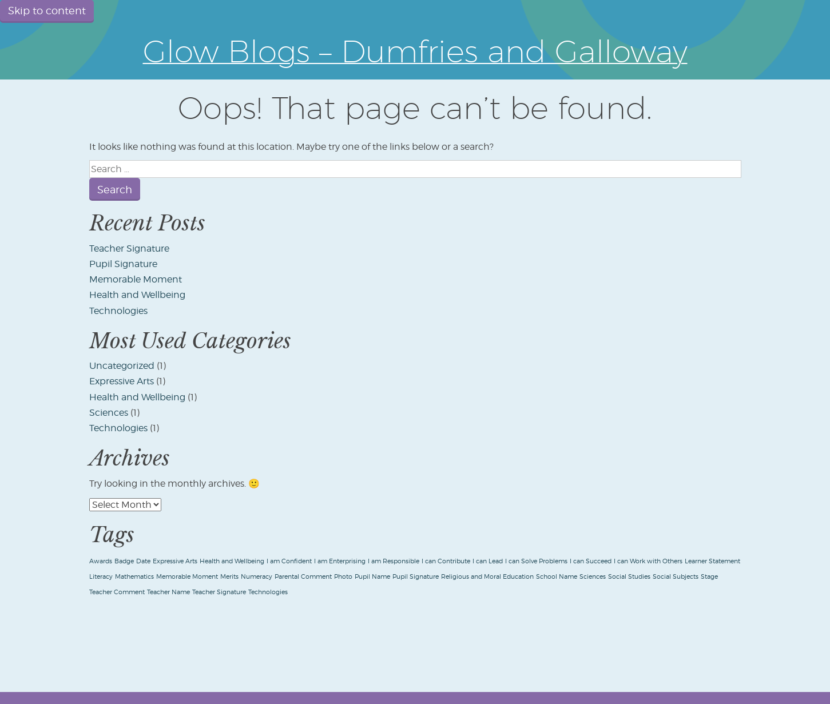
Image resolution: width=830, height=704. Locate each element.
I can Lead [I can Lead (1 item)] (487, 561)
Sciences (108, 412)
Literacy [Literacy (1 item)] (101, 576)
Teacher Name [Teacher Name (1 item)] (168, 592)
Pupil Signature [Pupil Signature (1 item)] (415, 576)
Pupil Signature (123, 263)
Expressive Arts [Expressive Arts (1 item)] (175, 561)
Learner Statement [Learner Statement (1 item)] (712, 561)
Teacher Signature (129, 248)
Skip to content (47, 11)
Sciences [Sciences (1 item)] (592, 576)
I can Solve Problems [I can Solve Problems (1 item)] (536, 561)
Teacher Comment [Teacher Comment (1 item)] (117, 592)
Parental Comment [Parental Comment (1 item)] (303, 576)
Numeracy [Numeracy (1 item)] (256, 576)
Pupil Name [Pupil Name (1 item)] (372, 576)
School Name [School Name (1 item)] (556, 576)
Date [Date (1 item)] (143, 561)
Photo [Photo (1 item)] (343, 576)
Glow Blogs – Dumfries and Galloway (415, 51)
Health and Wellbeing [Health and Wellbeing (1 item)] (232, 561)
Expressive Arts (121, 381)
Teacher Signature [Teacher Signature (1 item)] (219, 592)
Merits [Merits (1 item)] (229, 576)
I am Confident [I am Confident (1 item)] (289, 561)
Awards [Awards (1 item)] (100, 561)
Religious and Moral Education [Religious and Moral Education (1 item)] (487, 576)
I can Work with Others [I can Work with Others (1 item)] (648, 561)
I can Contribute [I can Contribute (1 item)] (446, 561)
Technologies (118, 310)
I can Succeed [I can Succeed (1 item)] (590, 561)
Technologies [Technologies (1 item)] (268, 592)
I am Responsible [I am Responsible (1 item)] (393, 561)
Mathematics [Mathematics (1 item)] (134, 576)
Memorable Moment (135, 279)
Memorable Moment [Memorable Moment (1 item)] (187, 576)
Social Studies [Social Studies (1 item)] (629, 576)
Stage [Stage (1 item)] (709, 576)
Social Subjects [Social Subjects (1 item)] (675, 576)
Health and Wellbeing (137, 294)
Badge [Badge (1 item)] (124, 561)
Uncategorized (121, 365)
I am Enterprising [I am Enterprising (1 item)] (340, 561)
